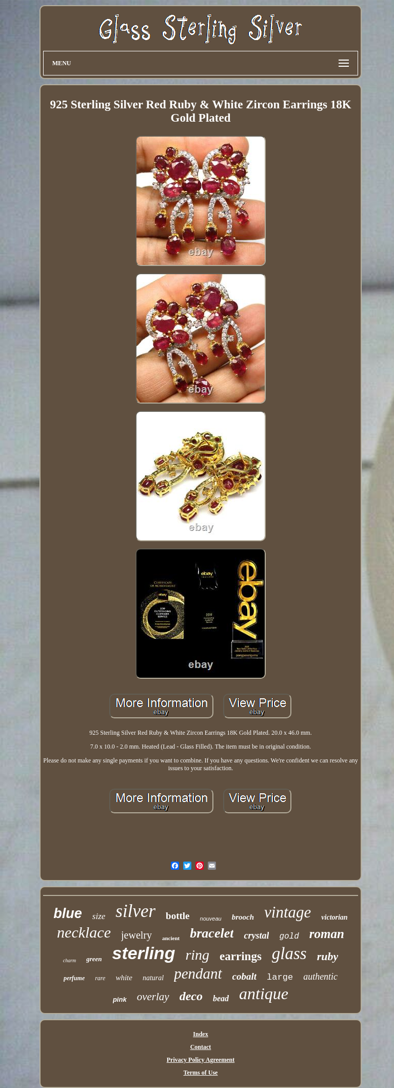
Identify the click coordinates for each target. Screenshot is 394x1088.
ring (197, 955)
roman (326, 934)
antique (263, 993)
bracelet (211, 933)
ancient (171, 938)
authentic (320, 976)
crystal (256, 935)
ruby (328, 956)
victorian (334, 917)
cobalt (244, 976)
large (280, 977)
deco (191, 996)
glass (289, 953)
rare (100, 978)
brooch (243, 917)
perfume (74, 978)
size (99, 916)
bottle (177, 915)
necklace (84, 932)
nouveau (211, 918)
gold (289, 936)
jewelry (136, 935)
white (123, 978)
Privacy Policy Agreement (200, 1059)
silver (135, 911)
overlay (153, 996)
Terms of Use (201, 1072)
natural (153, 978)
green (94, 959)
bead (221, 998)
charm (69, 960)
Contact (200, 1047)
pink (120, 999)
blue (67, 913)
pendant (198, 973)
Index (200, 1034)
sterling (143, 953)
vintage (287, 912)
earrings (241, 956)
